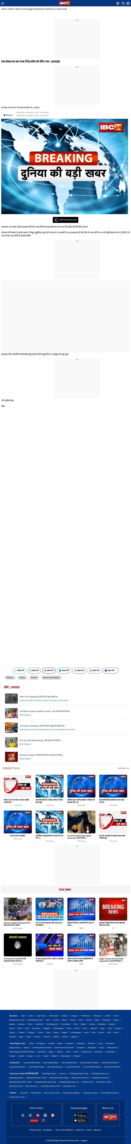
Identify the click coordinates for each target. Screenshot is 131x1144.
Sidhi (109, 1032)
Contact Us (80, 1130)
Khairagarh (92, 1047)
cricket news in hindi (16, 1097)
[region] (77, 37)
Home (4, 9)
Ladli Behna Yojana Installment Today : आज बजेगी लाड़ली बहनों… (45, 711)
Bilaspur (60, 1051)
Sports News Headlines (71, 1092)
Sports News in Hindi (52, 1092)
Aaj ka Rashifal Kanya (55, 1066)
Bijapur (51, 1051)
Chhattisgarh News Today (78, 1073)
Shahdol (22, 1032)
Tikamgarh (106, 1019)
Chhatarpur (97, 1015)
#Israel (34, 677)
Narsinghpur (66, 1024)
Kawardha (69, 1043)
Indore (31, 1015)
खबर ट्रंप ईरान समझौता (17, 835)
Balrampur (99, 1051)
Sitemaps (34, 1120)
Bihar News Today (15, 1086)
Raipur (46, 1055)
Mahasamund (112, 1047)
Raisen (56, 1032)
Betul (27, 1028)
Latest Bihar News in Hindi (50, 1086)
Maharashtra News (16, 1077)
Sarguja (30, 1055)
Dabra (97, 1019)
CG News (62, 1073)
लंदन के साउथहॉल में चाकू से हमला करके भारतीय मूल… (112, 836)
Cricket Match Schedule (109, 1092)
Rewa (48, 1032)
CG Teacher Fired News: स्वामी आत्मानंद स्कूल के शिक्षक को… (42, 726)
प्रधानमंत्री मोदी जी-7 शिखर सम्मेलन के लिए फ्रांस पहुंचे (49, 801)
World (11, 9)
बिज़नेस (81, 928)
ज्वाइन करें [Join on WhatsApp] (19, 670)
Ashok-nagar (53, 1015)
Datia (81, 1019)
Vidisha (40, 1032)
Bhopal (11, 1028)
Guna (116, 1015)
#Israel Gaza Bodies (51, 677)
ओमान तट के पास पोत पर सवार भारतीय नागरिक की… (16, 801)
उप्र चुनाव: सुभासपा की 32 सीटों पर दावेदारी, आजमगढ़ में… (50, 960)
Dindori (89, 1019)
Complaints (47, 1130)
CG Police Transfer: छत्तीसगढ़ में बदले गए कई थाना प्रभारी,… (41, 755)
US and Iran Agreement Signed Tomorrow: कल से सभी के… (79, 836)
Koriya (101, 1047)
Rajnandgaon (65, 1055)
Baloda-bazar (87, 1051)
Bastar (76, 1051)
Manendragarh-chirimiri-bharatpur (22, 1051)
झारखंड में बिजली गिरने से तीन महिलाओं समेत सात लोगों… (112, 924)
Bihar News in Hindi (104, 1081)
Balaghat (46, 1028)
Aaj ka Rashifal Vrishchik (92, 1066)
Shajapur (31, 1032)
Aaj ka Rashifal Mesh (69, 1062)
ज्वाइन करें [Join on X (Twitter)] (49, 670)
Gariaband (81, 1047)
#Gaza (22, 677)
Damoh (73, 1019)
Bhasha (9, 115)
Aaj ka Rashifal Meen (50, 1062)
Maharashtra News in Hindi (36, 1077)
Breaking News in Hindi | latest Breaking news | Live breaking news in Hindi (47, 729)
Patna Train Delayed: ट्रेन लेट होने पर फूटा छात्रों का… (39, 696)
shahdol (56, 1036)
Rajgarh (65, 1032)
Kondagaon (41, 1043)
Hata (94, 1032)
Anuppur (74, 1015)
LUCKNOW (49, 964)
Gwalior (108, 1015)
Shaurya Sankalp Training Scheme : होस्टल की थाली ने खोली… (17, 924)
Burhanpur (36, 1028)
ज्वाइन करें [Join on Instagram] (79, 670)
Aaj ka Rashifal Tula (73, 1066)
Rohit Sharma (36, 1092)
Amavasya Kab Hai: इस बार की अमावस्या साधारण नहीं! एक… (15, 960)
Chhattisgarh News (49, 1073)
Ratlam (83, 1024)
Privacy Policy (35, 1130)
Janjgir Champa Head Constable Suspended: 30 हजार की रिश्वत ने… (111, 960)
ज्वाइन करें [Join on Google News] (94, 670)
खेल (50, 928)
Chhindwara (85, 1015)
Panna (30, 1024)
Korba (31, 1043)
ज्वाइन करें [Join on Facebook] (34, 670)
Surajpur (12, 1055)
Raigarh (55, 1055)
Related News (11, 768)
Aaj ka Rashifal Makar (112, 1066)
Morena (92, 1024)
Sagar (102, 1028)
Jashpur (26, 1047)
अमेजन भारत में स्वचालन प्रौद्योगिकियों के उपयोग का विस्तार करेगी (80, 960)
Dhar (76, 1024)
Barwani (22, 1024)
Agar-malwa (41, 1015)
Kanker (60, 1043)
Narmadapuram (52, 1024)
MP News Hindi (87, 1081)
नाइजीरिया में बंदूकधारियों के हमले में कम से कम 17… (49, 836)
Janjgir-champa (14, 1047)
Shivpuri (12, 1032)
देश (113, 928)
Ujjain (23, 1015)
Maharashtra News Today (59, 1077)
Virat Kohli (24, 1092)
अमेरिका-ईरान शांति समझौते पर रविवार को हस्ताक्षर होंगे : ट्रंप (81, 801)
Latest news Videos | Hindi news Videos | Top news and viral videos (44, 700)
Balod (69, 1051)
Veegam (83, 1140)
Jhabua (116, 1019)
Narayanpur (110, 1051)
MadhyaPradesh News (100, 1077)
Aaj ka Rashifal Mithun (110, 1062)
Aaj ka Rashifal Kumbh (32, 1062)
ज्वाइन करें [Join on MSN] (110, 670)
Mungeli (77, 1055)
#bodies (10, 677)
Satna (110, 1028)
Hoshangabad (58, 1028)
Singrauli (93, 1028)
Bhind (20, 1028)
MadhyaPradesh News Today (45, 1081)
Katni (48, 1019)
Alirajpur (64, 1015)
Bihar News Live (31, 1086)
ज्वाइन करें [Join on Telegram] (64, 670)
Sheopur (118, 1028)
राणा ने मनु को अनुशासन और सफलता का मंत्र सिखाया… (49, 924)
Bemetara (41, 1051)
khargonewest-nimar (17, 1019)
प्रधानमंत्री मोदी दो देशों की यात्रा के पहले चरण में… (111, 801)
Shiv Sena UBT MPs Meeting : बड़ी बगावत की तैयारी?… (41, 740)
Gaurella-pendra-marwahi (42, 1047)
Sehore (77, 1028)
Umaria (56, 1019)
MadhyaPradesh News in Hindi (20, 1081)
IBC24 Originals (25, 714)
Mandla (111, 1024)
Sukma (21, 1055)
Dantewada (109, 1043)
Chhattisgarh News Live (100, 1073)
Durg (100, 1043)
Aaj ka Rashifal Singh (36, 1066)
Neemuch (39, 1024)
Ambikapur (81, 1043)
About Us (97, 1130)
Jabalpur (12, 1024)
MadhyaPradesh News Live (69, 1081)
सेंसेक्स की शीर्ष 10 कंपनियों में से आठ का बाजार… (80, 924)
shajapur (74, 1036)
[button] (2, 3)
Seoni (85, 1028)
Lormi (38, 1055)
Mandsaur (102, 1024)
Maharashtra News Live (80, 1077)
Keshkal (51, 1043)
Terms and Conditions (64, 1130)
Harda (69, 1028)
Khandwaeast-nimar (35, 1019)
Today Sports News (90, 1092)
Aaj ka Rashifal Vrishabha (89, 1062)
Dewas (64, 1019)
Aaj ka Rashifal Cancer (17, 1066)
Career (89, 1130)
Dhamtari (91, 1043)
